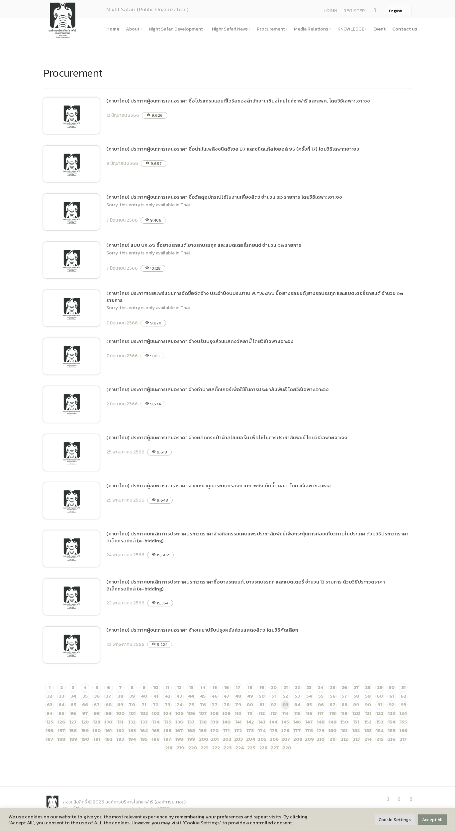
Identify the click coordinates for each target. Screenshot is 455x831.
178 (309, 730)
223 (227, 747)
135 (167, 722)
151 (356, 722)
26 (344, 687)
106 (191, 713)
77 (215, 704)
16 (226, 687)
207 (285, 739)
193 (120, 739)
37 (108, 696)
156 (49, 730)
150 (344, 722)
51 (273, 696)
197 (167, 739)
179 (320, 730)
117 (321, 713)
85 (309, 704)
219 (180, 747)
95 (61, 713)
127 (73, 722)
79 (238, 704)
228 (287, 747)
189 (73, 739)
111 (249, 713)
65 (73, 704)
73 (167, 704)
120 (356, 713)
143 (261, 722)
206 (274, 739)
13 (191, 687)
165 (155, 730)
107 (203, 713)
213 (356, 739)
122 (379, 713)
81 (261, 704)
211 (332, 739)
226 (263, 747)
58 (356, 696)
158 (73, 730)
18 (250, 687)
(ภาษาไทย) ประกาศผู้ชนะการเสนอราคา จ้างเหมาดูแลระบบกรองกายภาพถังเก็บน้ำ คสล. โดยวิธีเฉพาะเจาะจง (218, 485)
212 (344, 739)
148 (320, 722)
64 (61, 704)
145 (285, 722)
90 (368, 704)
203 (238, 739)
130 (108, 722)
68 (109, 704)
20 (274, 687)
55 (320, 696)
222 (216, 747)
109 (226, 713)
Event (379, 29)
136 (179, 722)
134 (155, 722)
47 (226, 696)
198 (179, 739)
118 (332, 713)
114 (285, 713)
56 (332, 696)
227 (275, 747)
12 (179, 687)
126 (61, 722)
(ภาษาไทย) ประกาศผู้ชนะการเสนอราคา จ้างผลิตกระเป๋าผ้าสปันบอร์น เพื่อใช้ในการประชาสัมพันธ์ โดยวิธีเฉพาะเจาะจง (226, 437)
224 (239, 747)
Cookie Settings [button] (395, 819)
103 (155, 713)
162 (120, 730)
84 (297, 704)
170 (215, 730)
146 (297, 722)
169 (203, 730)
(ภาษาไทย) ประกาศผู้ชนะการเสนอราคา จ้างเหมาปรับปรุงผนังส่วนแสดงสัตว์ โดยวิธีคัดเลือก (202, 630)
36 (97, 696)
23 (309, 687)
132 (132, 722)
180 (332, 730)
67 (97, 704)
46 (215, 696)
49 (250, 696)
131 (120, 722)
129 (96, 722)
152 (367, 722)
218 (168, 747)
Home (112, 29)
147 (309, 722)
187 (49, 739)
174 (262, 730)
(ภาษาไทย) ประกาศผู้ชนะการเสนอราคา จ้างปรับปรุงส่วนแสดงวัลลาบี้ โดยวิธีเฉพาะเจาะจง (200, 341)
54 (309, 696)
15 (215, 687)
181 (344, 730)
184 (380, 730)
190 (85, 739)
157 (61, 730)
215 (379, 739)
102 (144, 713)
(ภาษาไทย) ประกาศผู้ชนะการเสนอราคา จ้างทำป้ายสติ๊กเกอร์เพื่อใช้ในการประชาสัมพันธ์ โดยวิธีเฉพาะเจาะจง (217, 389)
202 (227, 739)
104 (167, 713)
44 (191, 696)
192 (108, 739)
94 (49, 713)
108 (215, 713)
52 (285, 696)
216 (391, 739)
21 (285, 687)
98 (97, 713)
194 (132, 739)
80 (250, 704)
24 (320, 687)
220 (192, 747)
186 (403, 730)
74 (179, 704)
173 (250, 730)
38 (120, 696)
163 (132, 730)
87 (332, 704)
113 (274, 713)
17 (238, 687)
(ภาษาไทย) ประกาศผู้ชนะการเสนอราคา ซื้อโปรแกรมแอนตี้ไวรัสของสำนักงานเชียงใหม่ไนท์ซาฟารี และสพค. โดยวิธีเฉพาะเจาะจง (238, 100)
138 (203, 722)
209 (309, 739)
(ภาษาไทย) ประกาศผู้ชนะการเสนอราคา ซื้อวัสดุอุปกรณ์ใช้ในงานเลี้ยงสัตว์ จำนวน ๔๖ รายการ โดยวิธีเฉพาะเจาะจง (224, 197)
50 (262, 696)
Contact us (404, 29)
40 (144, 696)
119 (344, 713)
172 (238, 730)
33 (61, 696)
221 (204, 747)
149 (332, 722)
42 (167, 696)
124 (403, 713)
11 (167, 687)
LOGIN (330, 10)
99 (109, 713)
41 (155, 696)
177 (297, 730)
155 (403, 722)
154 (391, 722)
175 (273, 730)
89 (356, 704)
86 (321, 704)
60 (380, 696)
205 (262, 739)
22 (297, 687)
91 (379, 704)
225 (251, 747)
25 (332, 687)
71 (143, 704)
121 (368, 713)
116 (309, 713)
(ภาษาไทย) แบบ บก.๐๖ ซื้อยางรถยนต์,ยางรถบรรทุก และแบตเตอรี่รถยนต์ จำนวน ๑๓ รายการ (203, 245)
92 (391, 704)
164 (144, 730)
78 (226, 704)
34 (73, 696)
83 (285, 704)
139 (214, 722)
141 (238, 722)
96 (73, 713)
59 (368, 696)
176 (285, 730)
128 (85, 722)
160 (97, 730)
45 (203, 696)
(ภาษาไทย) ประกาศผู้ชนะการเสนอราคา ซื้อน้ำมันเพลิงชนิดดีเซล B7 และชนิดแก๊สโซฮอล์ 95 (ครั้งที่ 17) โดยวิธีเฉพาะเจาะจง (232, 149)
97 (85, 713)
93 (403, 704)
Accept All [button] (432, 819)
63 (49, 704)
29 (380, 687)
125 (49, 722)
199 (191, 739)
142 (250, 722)
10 (155, 687)
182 (356, 730)
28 (368, 687)
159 (85, 730)
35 (85, 696)
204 (250, 739)
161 (108, 730)
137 (191, 722)
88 (344, 704)
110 (238, 713)
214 (368, 739)
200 (203, 739)
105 (179, 713)
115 (297, 713)
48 (238, 696)
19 (261, 687)
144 (273, 722)
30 (392, 687)
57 (344, 696)
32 (49, 696)
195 (143, 739)
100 (120, 713)
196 (155, 739)
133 (143, 722)
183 (368, 730)
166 (167, 730)
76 (203, 704)
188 (61, 739)
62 (403, 696)
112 (262, 713)
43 (179, 696)
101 (132, 713)
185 (391, 730)
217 (403, 739)
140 (226, 722)
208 (297, 739)
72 (155, 704)
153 (379, 722)
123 (391, 713)
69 (120, 704)
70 (132, 704)
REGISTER (354, 10)
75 (191, 704)
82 (273, 704)
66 (85, 704)
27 (356, 687)
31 (403, 687)
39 (132, 696)
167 (179, 730)
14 (203, 687)
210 (320, 739)
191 (97, 739)
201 (215, 739)
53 (297, 696)
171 (226, 730)
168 (191, 730)
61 (391, 696)
